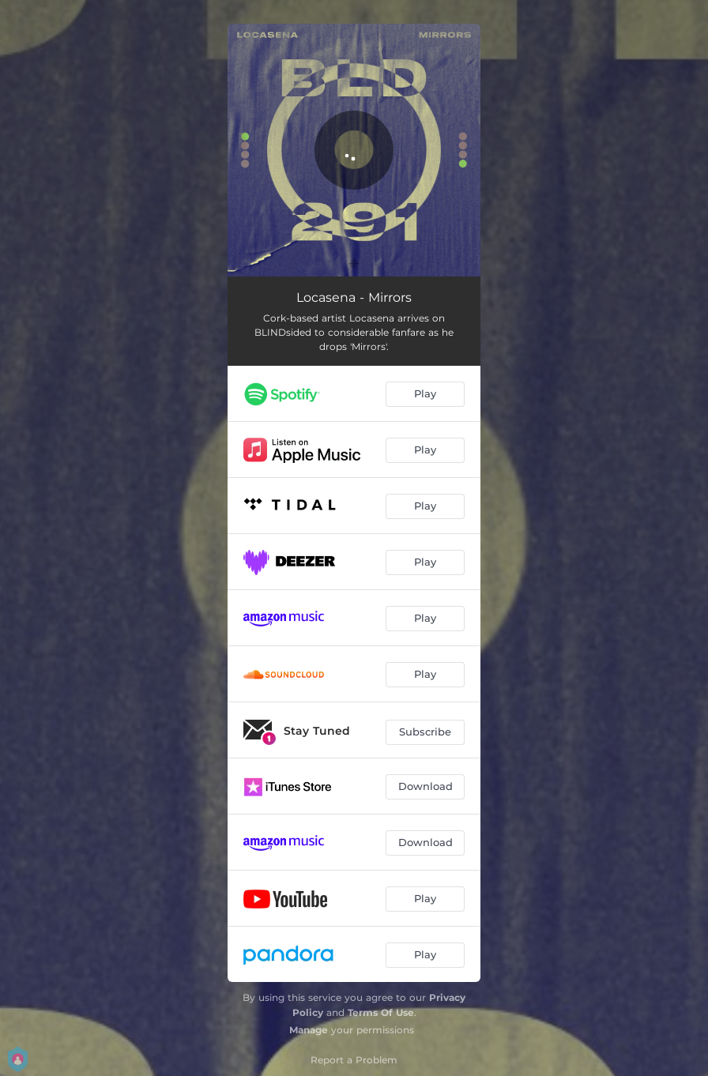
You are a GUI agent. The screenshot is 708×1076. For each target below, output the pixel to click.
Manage (308, 1030)
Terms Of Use (381, 1012)
